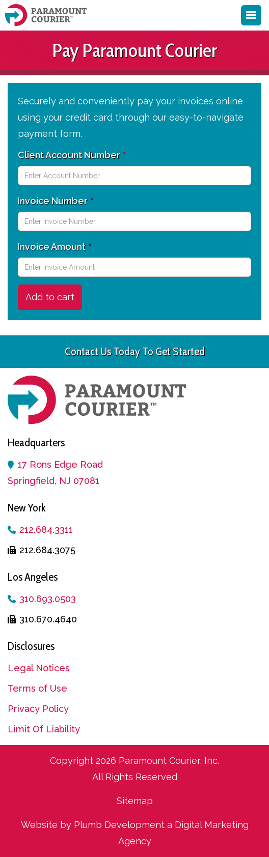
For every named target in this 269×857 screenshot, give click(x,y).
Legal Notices (39, 668)
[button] (251, 15)
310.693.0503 (47, 598)
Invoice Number (55, 200)
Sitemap (135, 800)
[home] (48, 15)
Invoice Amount (54, 246)
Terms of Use (37, 688)
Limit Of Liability (44, 729)
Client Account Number (71, 155)
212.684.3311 (46, 529)
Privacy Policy (38, 708)
